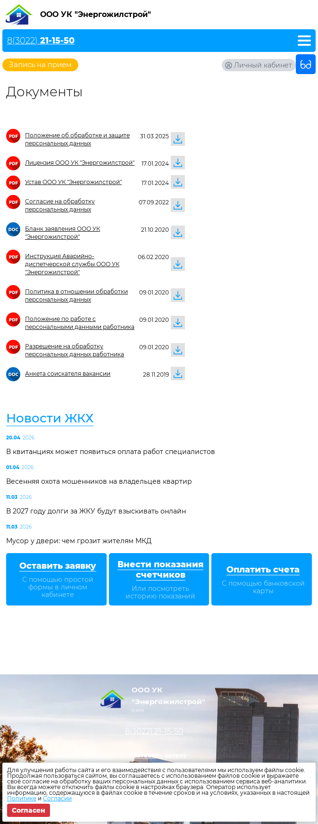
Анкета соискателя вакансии (67, 373)
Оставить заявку (159, 755)
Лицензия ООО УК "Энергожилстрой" (79, 162)
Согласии (57, 798)
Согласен (28, 810)
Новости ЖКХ (49, 418)
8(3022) (41, 40)
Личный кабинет (263, 65)
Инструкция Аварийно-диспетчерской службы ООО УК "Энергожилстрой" (72, 264)
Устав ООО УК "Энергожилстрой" (73, 181)
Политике (21, 798)
